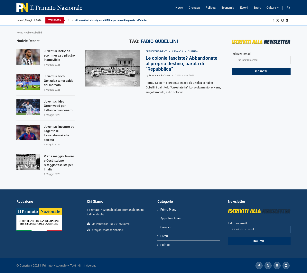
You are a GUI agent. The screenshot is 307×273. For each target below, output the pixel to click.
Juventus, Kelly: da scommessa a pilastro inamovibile (59, 55)
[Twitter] (277, 20)
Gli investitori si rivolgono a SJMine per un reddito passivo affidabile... (111, 20)
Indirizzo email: (261, 58)
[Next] (72, 20)
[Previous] (68, 20)
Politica (211, 7)
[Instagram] (282, 20)
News (179, 7)
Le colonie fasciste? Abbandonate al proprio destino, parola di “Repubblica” (181, 63)
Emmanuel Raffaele (159, 75)
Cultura (271, 7)
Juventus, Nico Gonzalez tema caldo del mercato (58, 80)
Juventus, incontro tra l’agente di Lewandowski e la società (59, 133)
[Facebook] (273, 20)
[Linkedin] (287, 20)
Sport (257, 7)
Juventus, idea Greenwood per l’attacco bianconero (58, 106)
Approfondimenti (171, 218)
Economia (227, 7)
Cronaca (194, 7)
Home (19, 32)
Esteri (244, 7)
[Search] (289, 7)
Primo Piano (168, 209)
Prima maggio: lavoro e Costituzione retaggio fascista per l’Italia (59, 162)
